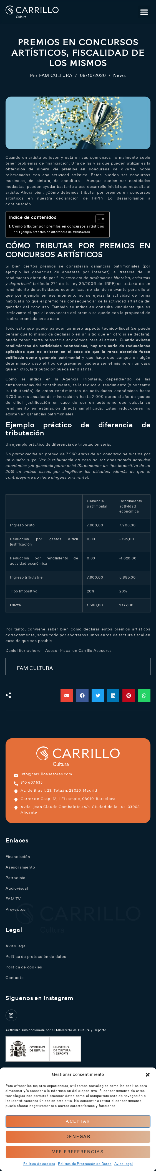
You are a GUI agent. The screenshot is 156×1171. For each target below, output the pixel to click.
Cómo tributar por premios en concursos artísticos (58, 226)
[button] (147, 1074)
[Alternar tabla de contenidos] (97, 219)
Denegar (78, 1137)
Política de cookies (39, 1163)
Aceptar (78, 1121)
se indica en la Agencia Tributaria (61, 379)
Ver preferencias (78, 1152)
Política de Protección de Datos (85, 1163)
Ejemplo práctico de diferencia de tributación (54, 232)
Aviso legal (123, 1163)
